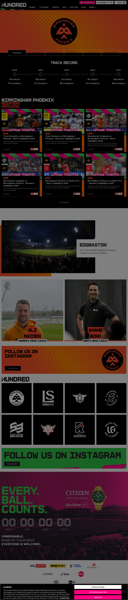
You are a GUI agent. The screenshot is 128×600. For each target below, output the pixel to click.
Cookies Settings (98, 587)
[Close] (125, 592)
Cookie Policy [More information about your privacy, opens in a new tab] (65, 598)
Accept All (98, 597)
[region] (64, 592)
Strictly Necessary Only (98, 592)
